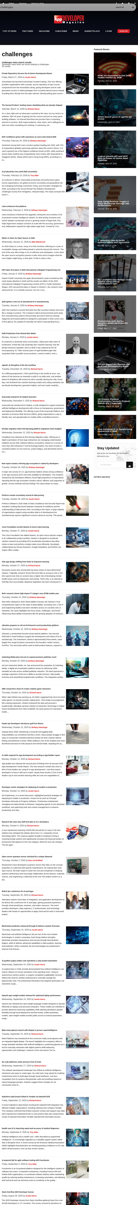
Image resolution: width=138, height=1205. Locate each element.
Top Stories (9, 31)
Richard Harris (33, 109)
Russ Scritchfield (35, 860)
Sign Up (123, 31)
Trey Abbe (34, 175)
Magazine (44, 31)
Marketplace (92, 31)
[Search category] (120, 7)
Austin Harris (30, 77)
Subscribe (61, 31)
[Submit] (133, 7)
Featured (27, 31)
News (76, 31)
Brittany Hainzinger (38, 141)
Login (108, 31)
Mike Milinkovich (38, 242)
